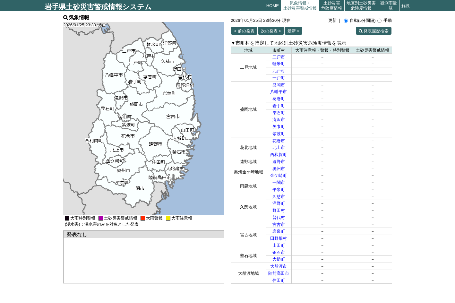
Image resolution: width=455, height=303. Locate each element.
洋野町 (278, 203)
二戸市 (278, 57)
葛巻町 (278, 98)
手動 (387, 20)
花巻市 (278, 140)
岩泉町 (278, 231)
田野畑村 (278, 238)
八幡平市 (278, 91)
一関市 (278, 182)
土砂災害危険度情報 (331, 6)
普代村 (278, 217)
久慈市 (278, 196)
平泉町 (278, 189)
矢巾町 (278, 126)
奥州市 (278, 168)
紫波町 (278, 133)
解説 (405, 5)
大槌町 (278, 259)
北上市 (278, 147)
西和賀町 (278, 154)
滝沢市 (278, 119)
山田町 (278, 245)
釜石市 (278, 252)
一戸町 (278, 77)
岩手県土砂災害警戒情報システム (98, 7)
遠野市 (278, 161)
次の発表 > (271, 31)
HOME (272, 5)
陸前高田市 (278, 273)
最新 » (293, 31)
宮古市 (278, 224)
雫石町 (278, 112)
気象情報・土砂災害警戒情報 (300, 6)
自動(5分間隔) (363, 20)
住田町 (278, 280)
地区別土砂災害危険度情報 (361, 6)
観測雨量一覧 (388, 6)
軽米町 (278, 63)
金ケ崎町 (278, 175)
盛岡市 (278, 84)
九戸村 (278, 70)
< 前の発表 (244, 31)
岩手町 (278, 105)
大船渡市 (278, 266)
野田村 (278, 210)
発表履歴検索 (376, 31)
